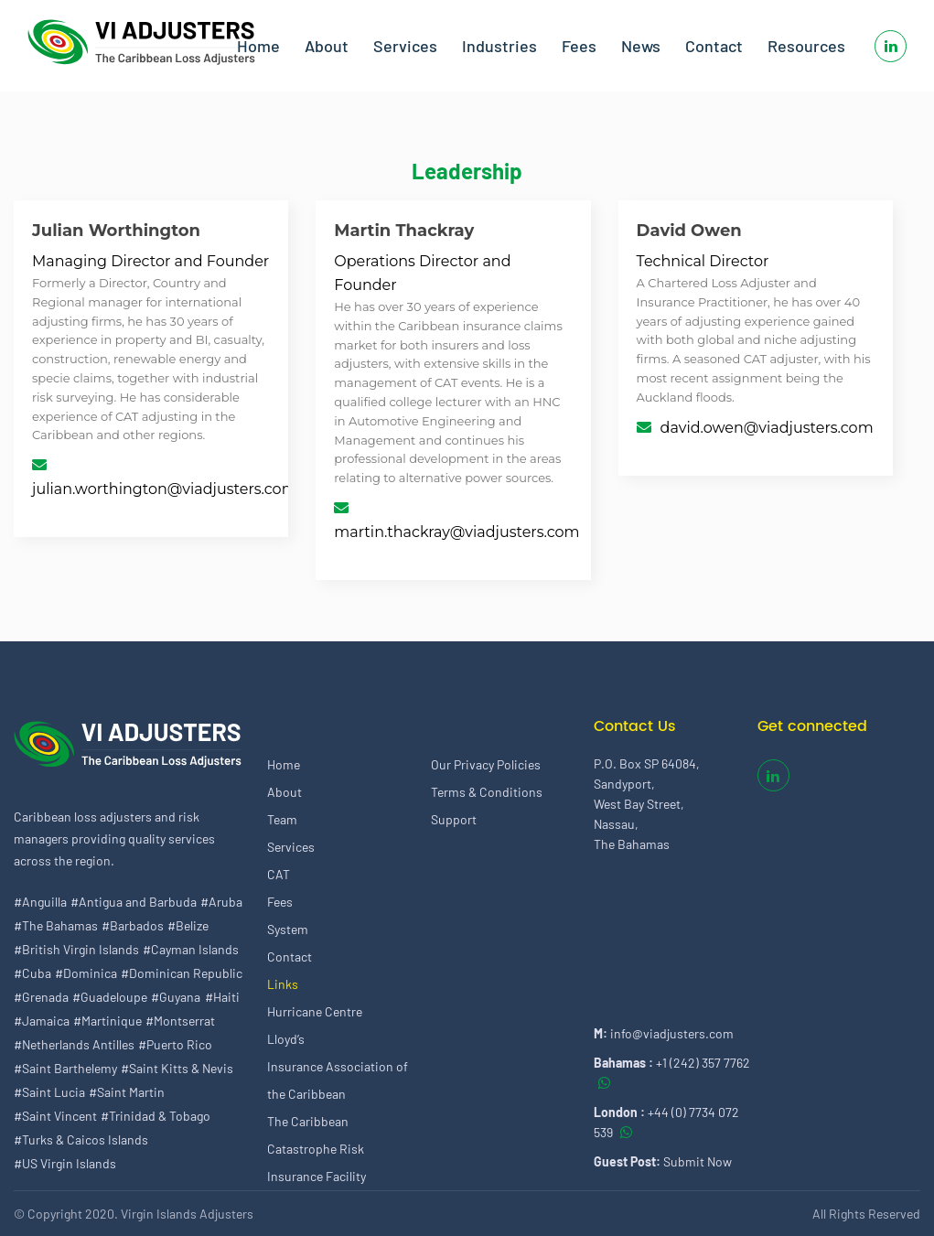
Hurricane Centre (314, 1011)
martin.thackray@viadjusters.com (456, 532)
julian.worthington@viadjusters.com (164, 489)
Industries (499, 46)
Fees (579, 46)
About (327, 46)
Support (454, 819)
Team (282, 819)
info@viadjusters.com (672, 1033)
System (287, 929)
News (640, 46)
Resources (806, 46)
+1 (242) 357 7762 (703, 1062)
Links (282, 984)
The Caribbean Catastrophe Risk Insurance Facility (316, 1148)
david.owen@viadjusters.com (767, 427)
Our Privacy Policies (486, 764)
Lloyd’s (286, 1039)
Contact (714, 46)
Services (405, 46)
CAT (278, 874)
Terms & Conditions (486, 792)
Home (258, 46)
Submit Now (697, 1161)
